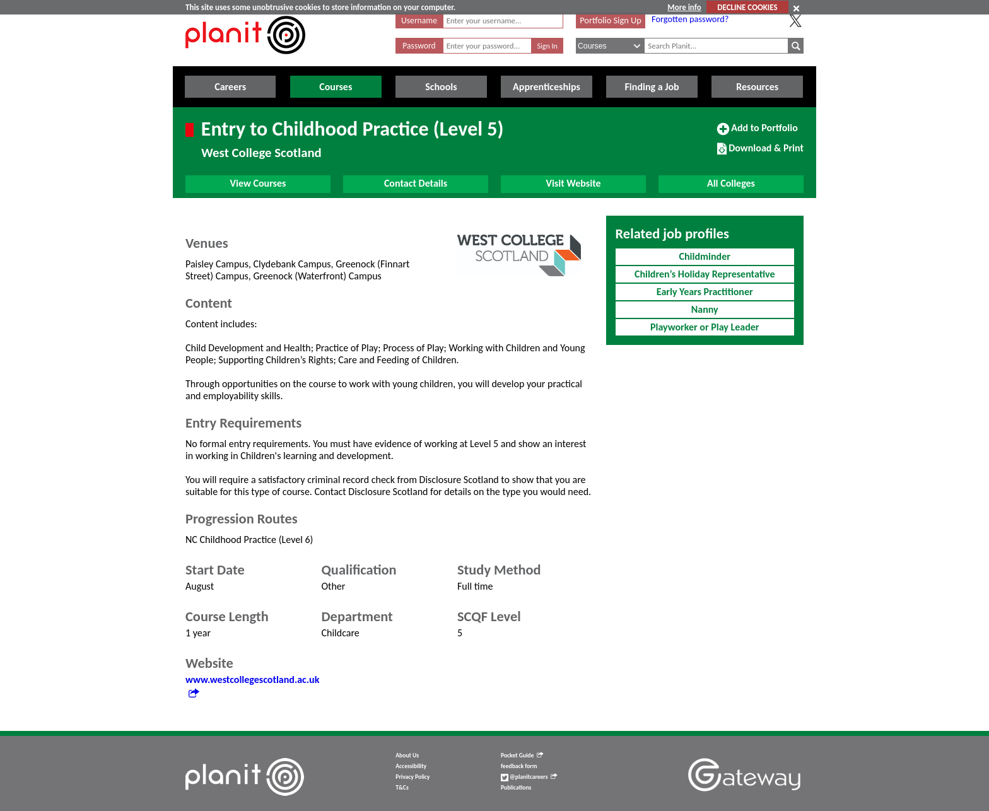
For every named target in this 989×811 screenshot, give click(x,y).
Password (418, 45)
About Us (407, 755)
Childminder (704, 256)
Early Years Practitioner (705, 292)
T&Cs (401, 787)
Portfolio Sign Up (610, 20)
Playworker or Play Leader (704, 327)
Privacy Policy (412, 777)
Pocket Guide (522, 755)
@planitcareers (529, 777)
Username (419, 20)
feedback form (519, 766)
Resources (757, 87)
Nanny (704, 309)
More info (684, 7)
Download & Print (760, 153)
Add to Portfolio (757, 133)
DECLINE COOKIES (747, 7)
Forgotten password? (690, 19)
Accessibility (410, 766)
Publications (516, 787)
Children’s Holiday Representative (705, 274)
